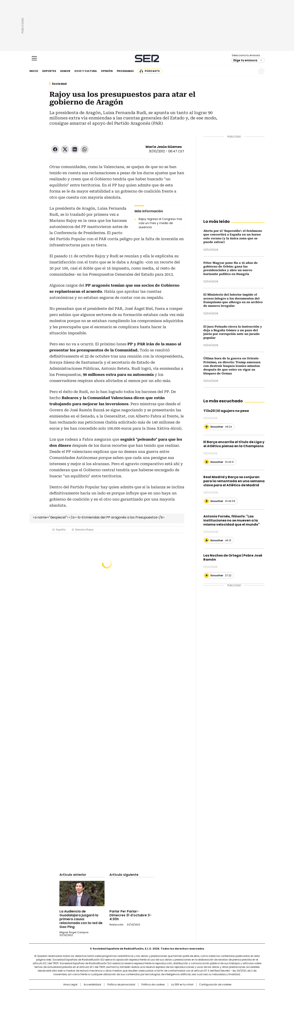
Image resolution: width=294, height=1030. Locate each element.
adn (205, 994)
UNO (126, 1001)
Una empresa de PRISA (64, 998)
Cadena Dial (170, 1001)
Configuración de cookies (215, 984)
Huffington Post (105, 1001)
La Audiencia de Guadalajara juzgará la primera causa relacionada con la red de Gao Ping (80, 919)
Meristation (210, 1007)
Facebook (55, 149)
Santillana (136, 994)
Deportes (49, 71)
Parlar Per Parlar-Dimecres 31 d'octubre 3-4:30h (130, 915)
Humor (65, 71)
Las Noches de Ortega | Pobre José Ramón (232, 557)
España (61, 529)
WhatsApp (84, 149)
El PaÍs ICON (154, 1007)
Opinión (107, 71)
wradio (139, 1001)
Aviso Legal (70, 984)
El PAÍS (99, 994)
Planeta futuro (202, 1001)
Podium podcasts (137, 1007)
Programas (125, 71)
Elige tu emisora (245, 60)
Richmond (97, 1007)
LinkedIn (75, 149)
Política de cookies (153, 984)
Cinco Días (155, 1001)
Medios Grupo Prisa (64, 1008)
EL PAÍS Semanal (184, 1001)
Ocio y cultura (85, 71)
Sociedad (59, 83)
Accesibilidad (92, 984)
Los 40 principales (117, 994)
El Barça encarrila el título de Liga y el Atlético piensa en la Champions (233, 444)
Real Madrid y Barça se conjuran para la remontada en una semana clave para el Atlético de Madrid (234, 481)
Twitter (65, 149)
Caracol (221, 994)
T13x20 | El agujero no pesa (226, 410)
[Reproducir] (206, 427)
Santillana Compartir (158, 994)
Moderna (118, 1007)
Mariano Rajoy (84, 529)
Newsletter (251, 71)
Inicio (33, 71)
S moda (172, 1007)
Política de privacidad (121, 984)
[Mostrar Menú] (34, 58)
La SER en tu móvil (182, 984)
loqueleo (190, 1007)
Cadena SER (147, 58)
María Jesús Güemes (164, 146)
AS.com (192, 994)
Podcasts (152, 71)
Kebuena (219, 1001)
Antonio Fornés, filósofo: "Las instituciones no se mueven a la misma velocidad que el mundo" (231, 520)
